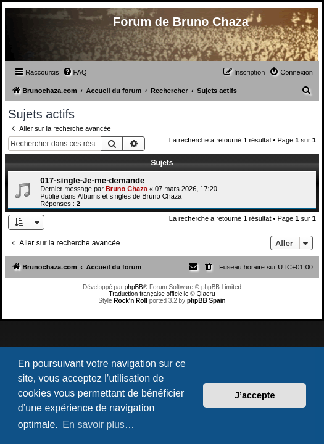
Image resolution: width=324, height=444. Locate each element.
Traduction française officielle (149, 293)
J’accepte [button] (255, 395)
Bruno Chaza (126, 188)
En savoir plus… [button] (98, 424)
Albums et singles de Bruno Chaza (130, 196)
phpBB (134, 287)
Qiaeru (205, 293)
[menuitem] (74, 72)
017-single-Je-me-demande (92, 180)
